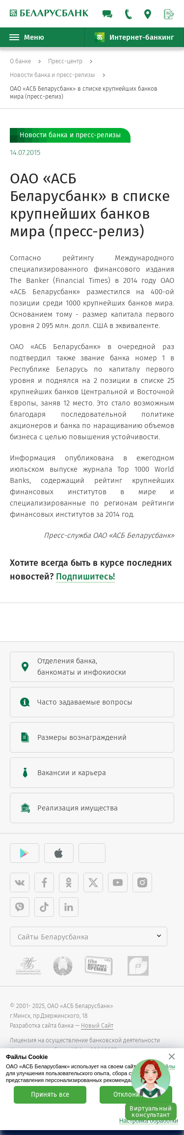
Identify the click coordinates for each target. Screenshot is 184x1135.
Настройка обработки (148, 1121)
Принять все (50, 1095)
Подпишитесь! (85, 576)
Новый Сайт (97, 1025)
